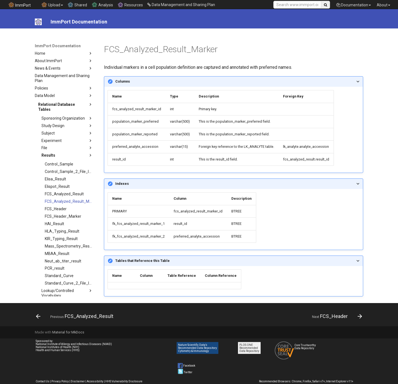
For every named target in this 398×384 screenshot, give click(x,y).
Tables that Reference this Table (142, 261)
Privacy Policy (60, 381)
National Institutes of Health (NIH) (57, 347)
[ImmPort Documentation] (38, 21)
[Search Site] (297, 5)
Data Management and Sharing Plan (181, 4)
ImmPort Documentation (58, 46)
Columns (122, 81)
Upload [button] (52, 5)
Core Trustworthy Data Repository (305, 347)
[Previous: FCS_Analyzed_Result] (76, 316)
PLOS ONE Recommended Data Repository (249, 348)
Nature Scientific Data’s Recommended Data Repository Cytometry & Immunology (197, 348)
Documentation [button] (353, 5)
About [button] (383, 5)
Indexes (122, 184)
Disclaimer (78, 381)
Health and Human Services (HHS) (58, 350)
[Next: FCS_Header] (335, 316)
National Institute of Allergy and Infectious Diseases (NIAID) (74, 344)
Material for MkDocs (68, 332)
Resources (130, 5)
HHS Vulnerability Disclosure (123, 381)
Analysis (102, 5)
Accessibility (95, 381)
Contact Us (42, 381)
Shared (77, 5)
